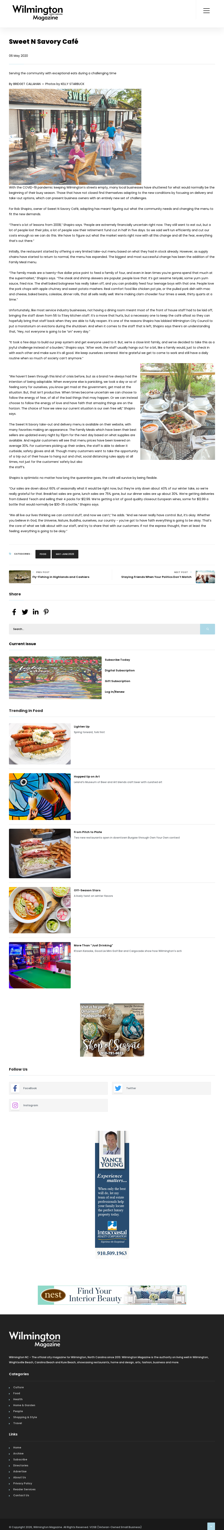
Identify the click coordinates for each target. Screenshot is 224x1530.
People (18, 1411)
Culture (18, 1387)
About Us (19, 1477)
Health (18, 1399)
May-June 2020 (65, 554)
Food (43, 554)
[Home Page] (37, 7)
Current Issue (22, 643)
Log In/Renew (114, 692)
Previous (6, 1031)
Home (17, 1447)
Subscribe (20, 1459)
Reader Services (24, 1489)
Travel (17, 1423)
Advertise (19, 1471)
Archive (18, 1453)
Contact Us (21, 1495)
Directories (20, 1465)
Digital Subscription (120, 670)
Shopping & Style (25, 1417)
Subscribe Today (117, 660)
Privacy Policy (22, 1483)
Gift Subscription (117, 681)
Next (218, 1031)
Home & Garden (24, 1405)
